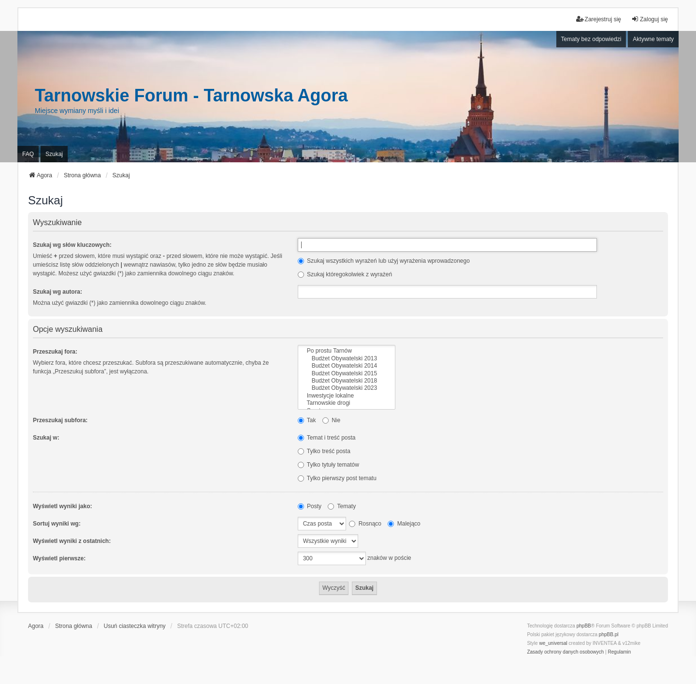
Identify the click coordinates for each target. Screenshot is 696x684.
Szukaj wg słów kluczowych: (72, 245)
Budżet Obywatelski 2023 (346, 388)
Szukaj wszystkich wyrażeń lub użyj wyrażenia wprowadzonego (384, 260)
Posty (309, 506)
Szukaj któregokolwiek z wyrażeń (345, 274)
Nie (331, 420)
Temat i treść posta (327, 437)
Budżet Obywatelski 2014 (346, 366)
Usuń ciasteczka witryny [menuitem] (135, 626)
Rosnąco (365, 523)
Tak (307, 420)
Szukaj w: (46, 437)
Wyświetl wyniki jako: (62, 506)
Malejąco (404, 523)
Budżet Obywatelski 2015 (346, 373)
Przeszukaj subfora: (60, 420)
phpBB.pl (609, 634)
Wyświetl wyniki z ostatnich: (72, 541)
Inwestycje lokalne (346, 395)
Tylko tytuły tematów (328, 464)
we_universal (553, 643)
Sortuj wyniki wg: (57, 523)
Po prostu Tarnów (346, 351)
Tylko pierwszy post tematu (337, 478)
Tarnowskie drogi (346, 403)
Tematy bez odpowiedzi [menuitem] (591, 39)
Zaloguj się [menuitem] (649, 19)
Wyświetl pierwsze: (59, 558)
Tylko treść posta (324, 451)
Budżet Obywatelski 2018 (346, 381)
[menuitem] (565, 652)
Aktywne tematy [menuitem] (653, 39)
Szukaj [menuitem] (54, 154)
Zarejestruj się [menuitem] (598, 19)
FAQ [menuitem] (28, 154)
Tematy (342, 506)
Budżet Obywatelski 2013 (346, 358)
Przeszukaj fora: (55, 351)
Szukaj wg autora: (57, 291)
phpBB (584, 625)
